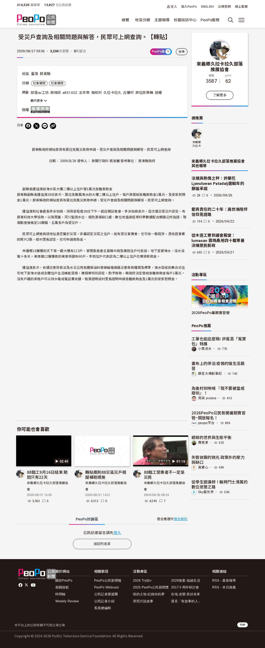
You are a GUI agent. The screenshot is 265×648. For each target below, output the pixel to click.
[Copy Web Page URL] (53, 126)
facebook (20, 585)
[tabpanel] (102, 532)
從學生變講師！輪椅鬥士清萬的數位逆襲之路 (220, 484)
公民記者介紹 (104, 601)
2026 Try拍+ (142, 580)
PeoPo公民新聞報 (108, 580)
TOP (242, 624)
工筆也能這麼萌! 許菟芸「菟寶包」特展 (219, 341)
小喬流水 (205, 349)
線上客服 (241, 6)
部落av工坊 (40, 93)
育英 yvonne (207, 398)
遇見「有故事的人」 (186, 601)
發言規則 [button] (180, 519)
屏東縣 (45, 74)
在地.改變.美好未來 (185, 594)
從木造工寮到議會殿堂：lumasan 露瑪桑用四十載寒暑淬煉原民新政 (218, 240)
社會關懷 (39, 83)
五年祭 (84, 93)
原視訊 (55, 93)
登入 (174, 6)
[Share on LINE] (45, 126)
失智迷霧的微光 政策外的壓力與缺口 (218, 459)
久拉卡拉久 (113, 93)
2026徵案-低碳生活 (185, 580)
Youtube (33, 585)
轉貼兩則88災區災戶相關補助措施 (105, 474)
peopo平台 (206, 423)
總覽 (125, 20)
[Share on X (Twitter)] (36, 126)
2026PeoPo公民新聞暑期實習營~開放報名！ (219, 415)
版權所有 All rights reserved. (41, 109)
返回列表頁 (102, 544)
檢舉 (182, 51)
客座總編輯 (102, 608)
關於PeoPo (63, 580)
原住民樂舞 (144, 93)
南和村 (96, 93)
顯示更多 (39, 101)
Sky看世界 (206, 492)
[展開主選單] (241, 20)
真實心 (203, 467)
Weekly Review (67, 601)
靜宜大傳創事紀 (210, 373)
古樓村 (128, 93)
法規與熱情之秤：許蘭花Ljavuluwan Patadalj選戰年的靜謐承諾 (218, 183)
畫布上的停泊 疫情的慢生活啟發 (218, 365)
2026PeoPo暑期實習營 (211, 312)
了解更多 (219, 95)
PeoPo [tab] (87, 519)
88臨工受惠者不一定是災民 (164, 474)
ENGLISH (207, 6)
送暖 (158, 93)
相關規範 (62, 587)
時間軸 (60, 594)
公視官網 (224, 6)
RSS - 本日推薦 (224, 587)
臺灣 (34, 74)
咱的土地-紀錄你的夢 (149, 594)
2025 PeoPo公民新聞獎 (151, 587)
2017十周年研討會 (185, 587)
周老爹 (203, 443)
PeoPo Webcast (106, 587)
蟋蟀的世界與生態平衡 (212, 437)
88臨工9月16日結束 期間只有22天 (47, 474)
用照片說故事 (143, 601)
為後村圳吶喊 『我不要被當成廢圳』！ (218, 390)
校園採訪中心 (185, 20)
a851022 (70, 93)
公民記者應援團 (106, 594)
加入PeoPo (189, 6)
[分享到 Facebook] (28, 126)
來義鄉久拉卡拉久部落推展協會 (220, 66)
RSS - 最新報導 (224, 580)
